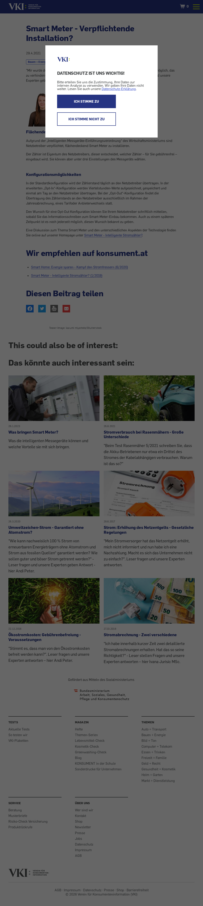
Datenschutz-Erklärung (119, 89)
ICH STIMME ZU (86, 101)
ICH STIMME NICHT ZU (86, 119)
